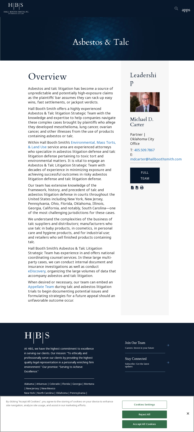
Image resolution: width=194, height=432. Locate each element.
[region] (97, 414)
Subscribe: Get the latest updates (137, 365)
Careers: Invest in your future (139, 347)
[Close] (188, 413)
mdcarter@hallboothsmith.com (156, 159)
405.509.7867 (144, 150)
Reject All (144, 414)
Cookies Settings (144, 404)
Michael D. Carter (141, 122)
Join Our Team (135, 343)
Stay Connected (135, 359)
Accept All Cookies (144, 424)
